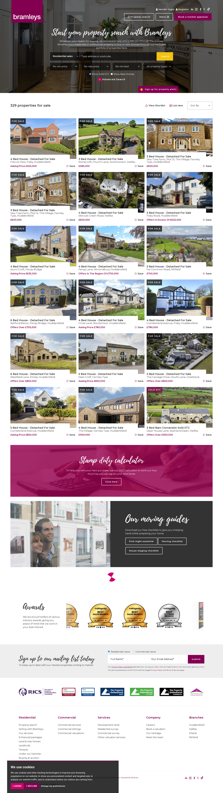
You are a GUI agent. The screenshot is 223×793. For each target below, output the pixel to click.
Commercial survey (109, 733)
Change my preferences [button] (53, 786)
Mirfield (193, 737)
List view (176, 105)
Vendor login (165, 9)
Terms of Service (172, 670)
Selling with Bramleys (31, 729)
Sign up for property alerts (158, 89)
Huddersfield (196, 725)
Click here (111, 481)
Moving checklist (172, 541)
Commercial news (146, 651)
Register (182, 9)
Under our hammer (30, 753)
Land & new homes (29, 741)
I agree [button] (17, 786)
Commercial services (69, 725)
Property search (28, 725)
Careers (150, 725)
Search (165, 56)
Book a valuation (155, 729)
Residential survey (108, 729)
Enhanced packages (30, 737)
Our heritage (153, 733)
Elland (193, 733)
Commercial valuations (71, 733)
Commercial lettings (69, 729)
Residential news (120, 651)
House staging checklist (144, 550)
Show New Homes (122, 74)
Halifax (193, 729)
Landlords (24, 745)
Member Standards (121, 777)
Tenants (23, 749)
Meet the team (154, 737)
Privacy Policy (156, 670)
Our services (26, 733)
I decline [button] (31, 786)
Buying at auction (29, 758)
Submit (196, 659)
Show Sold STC (99, 74)
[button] (164, 16)
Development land (108, 725)
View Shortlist (155, 105)
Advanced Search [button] (113, 79)
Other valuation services (111, 737)
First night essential (141, 541)
